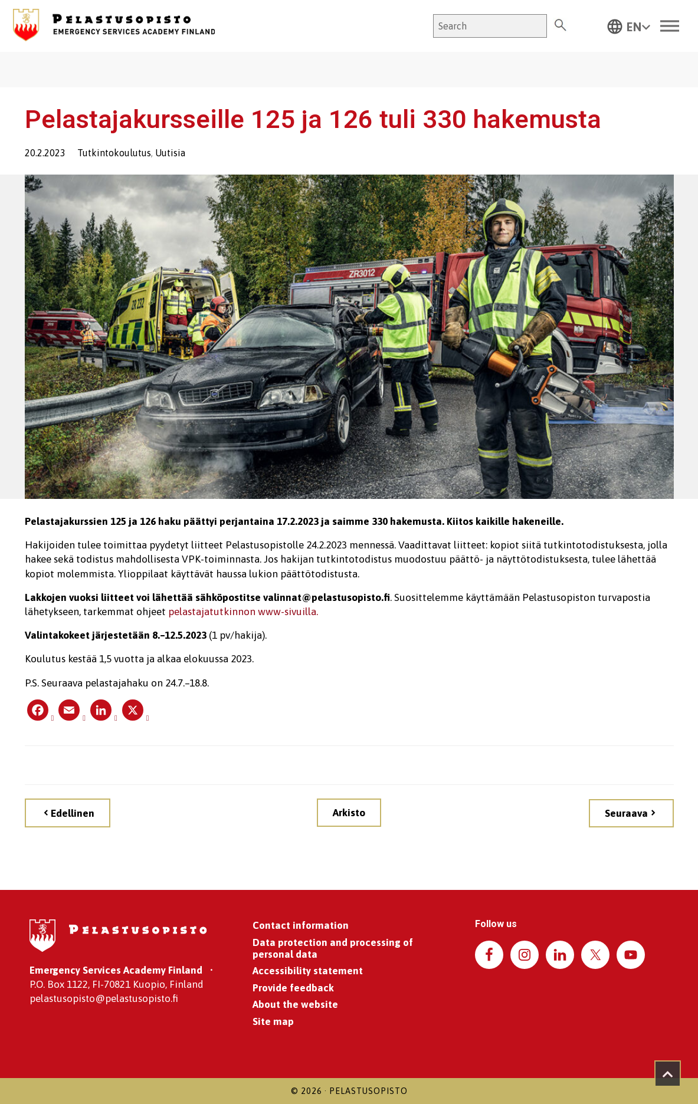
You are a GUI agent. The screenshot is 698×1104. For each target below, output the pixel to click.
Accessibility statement (308, 971)
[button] (629, 26)
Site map (273, 1021)
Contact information (301, 925)
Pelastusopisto (368, 1091)
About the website (295, 1004)
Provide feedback (293, 988)
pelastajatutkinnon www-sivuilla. (243, 611)
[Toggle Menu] (669, 26)
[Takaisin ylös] (667, 1073)
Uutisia (170, 152)
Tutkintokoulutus (114, 152)
